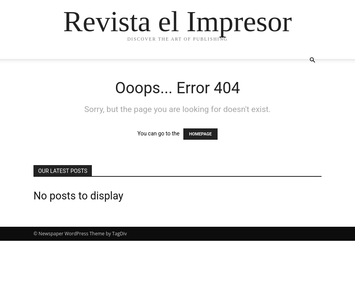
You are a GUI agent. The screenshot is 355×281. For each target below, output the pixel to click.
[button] (312, 60)
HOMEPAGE (200, 134)
